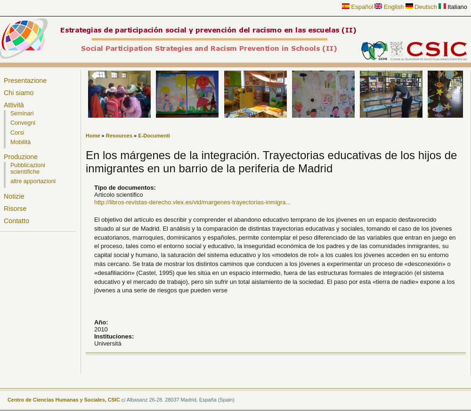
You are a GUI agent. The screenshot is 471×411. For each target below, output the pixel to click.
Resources (119, 135)
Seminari (21, 113)
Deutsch (421, 6)
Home (93, 135)
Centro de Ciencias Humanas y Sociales (56, 400)
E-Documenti (154, 135)
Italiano (453, 6)
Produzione (21, 157)
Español (357, 6)
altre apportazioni (33, 181)
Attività (14, 105)
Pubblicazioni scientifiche (27, 168)
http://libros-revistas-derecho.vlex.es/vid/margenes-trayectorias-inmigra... (192, 202)
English (389, 6)
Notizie (14, 196)
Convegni (22, 123)
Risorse (15, 208)
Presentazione (25, 80)
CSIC (114, 400)
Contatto (16, 221)
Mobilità (20, 142)
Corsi (17, 132)
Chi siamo (18, 93)
